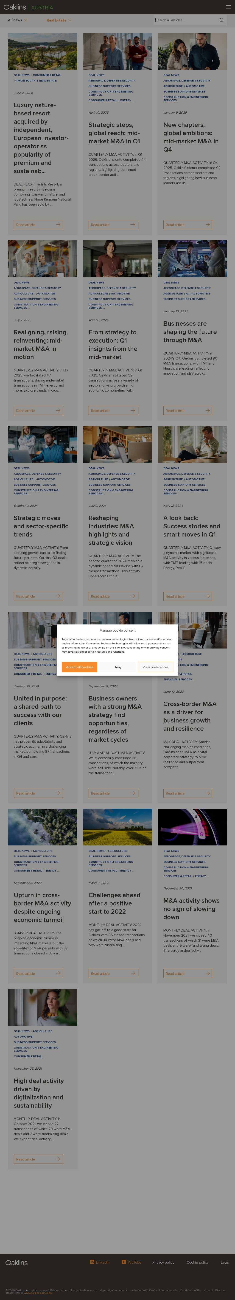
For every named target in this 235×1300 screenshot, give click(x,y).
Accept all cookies (79, 667)
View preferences (155, 667)
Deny (117, 667)
